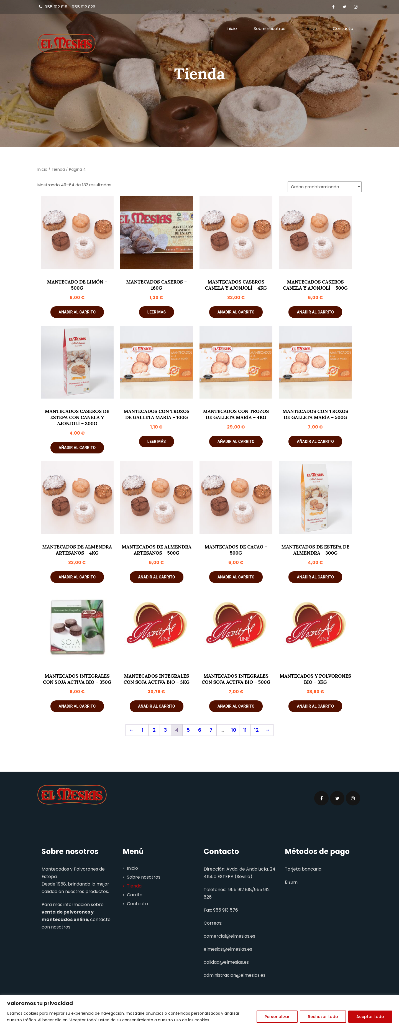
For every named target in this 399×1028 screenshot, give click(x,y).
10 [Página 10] (233, 729)
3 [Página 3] (165, 729)
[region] (199, 1011)
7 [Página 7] (211, 729)
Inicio (232, 28)
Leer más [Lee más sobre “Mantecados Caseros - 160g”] (156, 312)
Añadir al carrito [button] (77, 312)
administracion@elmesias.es (234, 975)
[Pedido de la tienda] (325, 186)
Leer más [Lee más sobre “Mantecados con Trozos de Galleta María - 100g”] (156, 441)
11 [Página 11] (245, 729)
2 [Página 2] (154, 729)
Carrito (134, 895)
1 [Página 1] (143, 729)
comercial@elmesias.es (229, 936)
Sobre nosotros (269, 28)
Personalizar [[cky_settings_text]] (277, 1016)
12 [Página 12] (256, 729)
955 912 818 (240, 889)
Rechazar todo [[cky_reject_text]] (323, 1016)
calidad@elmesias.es (226, 962)
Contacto (343, 28)
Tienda (309, 28)
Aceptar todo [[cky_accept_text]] (370, 1016)
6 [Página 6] (199, 729)
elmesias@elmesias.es (228, 949)
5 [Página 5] (188, 729)
